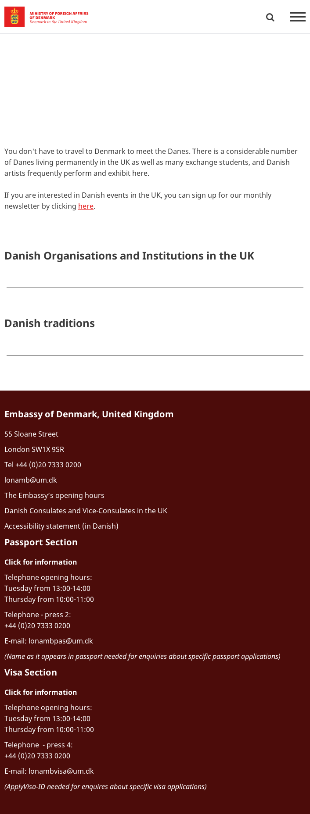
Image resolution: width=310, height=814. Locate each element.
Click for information (40, 562)
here (86, 206)
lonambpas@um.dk (61, 641)
